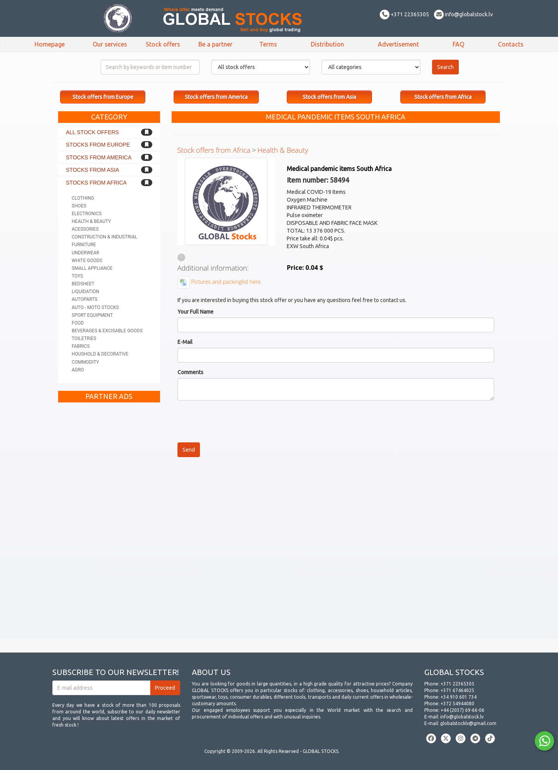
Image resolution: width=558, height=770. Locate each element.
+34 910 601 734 (459, 696)
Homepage (49, 44)
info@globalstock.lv (463, 14)
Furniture (84, 244)
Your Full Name (195, 312)
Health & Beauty (91, 221)
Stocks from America (98, 157)
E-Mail (185, 342)
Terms (268, 44)
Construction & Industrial (104, 237)
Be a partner (215, 44)
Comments (190, 372)
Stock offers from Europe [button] (102, 97)
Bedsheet (83, 284)
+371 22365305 (404, 14)
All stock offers (92, 132)
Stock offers (163, 44)
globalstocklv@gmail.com (468, 723)
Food (78, 323)
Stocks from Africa (96, 183)
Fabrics (81, 346)
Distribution (327, 44)
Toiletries (84, 338)
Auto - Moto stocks (95, 307)
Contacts (511, 44)
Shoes (79, 206)
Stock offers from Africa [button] (443, 97)
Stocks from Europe (98, 145)
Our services (110, 44)
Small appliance (92, 268)
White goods (87, 260)
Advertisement (398, 44)
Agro (78, 370)
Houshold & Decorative (100, 354)
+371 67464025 (457, 690)
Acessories (85, 229)
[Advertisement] (109, 522)
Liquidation (85, 291)
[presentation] (236, 421)
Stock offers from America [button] (216, 97)
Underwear (85, 253)
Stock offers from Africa (214, 150)
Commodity (85, 362)
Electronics (87, 213)
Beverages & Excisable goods (107, 330)
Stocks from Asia (92, 170)
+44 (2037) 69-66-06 (462, 710)
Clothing (83, 198)
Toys (77, 276)
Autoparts (84, 299)
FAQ (458, 44)
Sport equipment (92, 315)
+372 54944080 (457, 703)
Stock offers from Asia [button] (329, 97)
